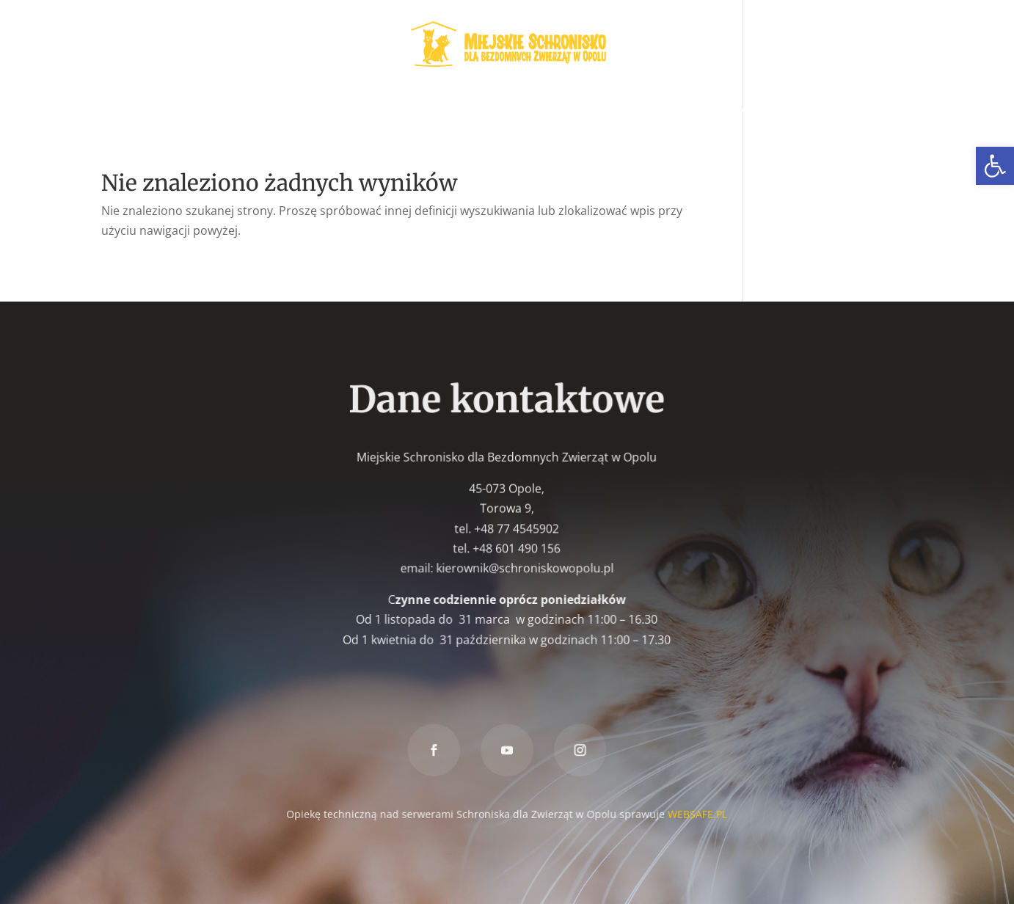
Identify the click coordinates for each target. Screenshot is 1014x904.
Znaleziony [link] (589, 108)
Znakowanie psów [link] (693, 108)
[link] (995, 166)
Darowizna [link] (797, 108)
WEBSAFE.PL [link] (696, 813)
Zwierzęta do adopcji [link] (177, 108)
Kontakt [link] (873, 108)
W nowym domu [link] (414, 108)
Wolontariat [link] (310, 108)
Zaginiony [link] (508, 108)
